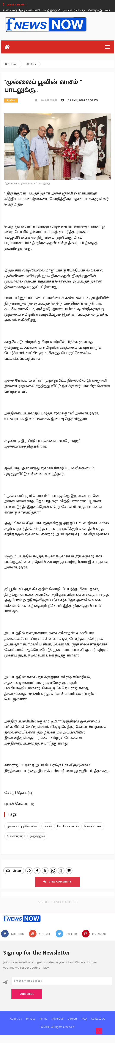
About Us (16, 1015)
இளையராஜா (16, 836)
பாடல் (48, 826)
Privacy (30, 1015)
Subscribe (26, 990)
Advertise (57, 1015)
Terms (43, 1015)
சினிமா (31, 64)
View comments (57, 878)
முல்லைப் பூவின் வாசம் (23, 826)
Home (11, 64)
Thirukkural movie (68, 826)
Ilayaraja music (93, 826)
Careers (72, 1015)
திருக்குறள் (37, 836)
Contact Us (98, 1015)
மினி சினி (46, 100)
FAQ (84, 1015)
